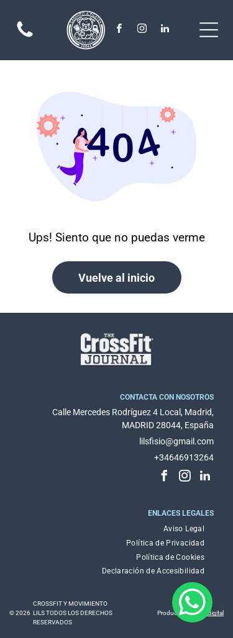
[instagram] (142, 30)
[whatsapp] (192, 604)
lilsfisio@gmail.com (176, 441)
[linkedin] (165, 30)
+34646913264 (184, 457)
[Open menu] (208, 29)
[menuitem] (184, 529)
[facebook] (119, 30)
